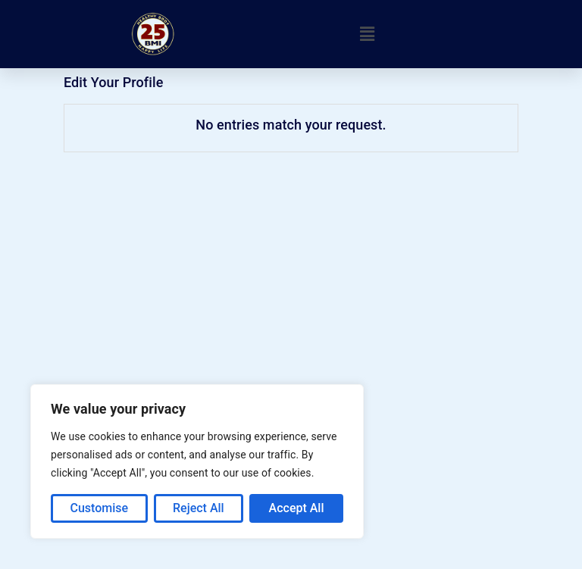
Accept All (296, 508)
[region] (197, 461)
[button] (367, 34)
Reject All (198, 508)
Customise (99, 508)
